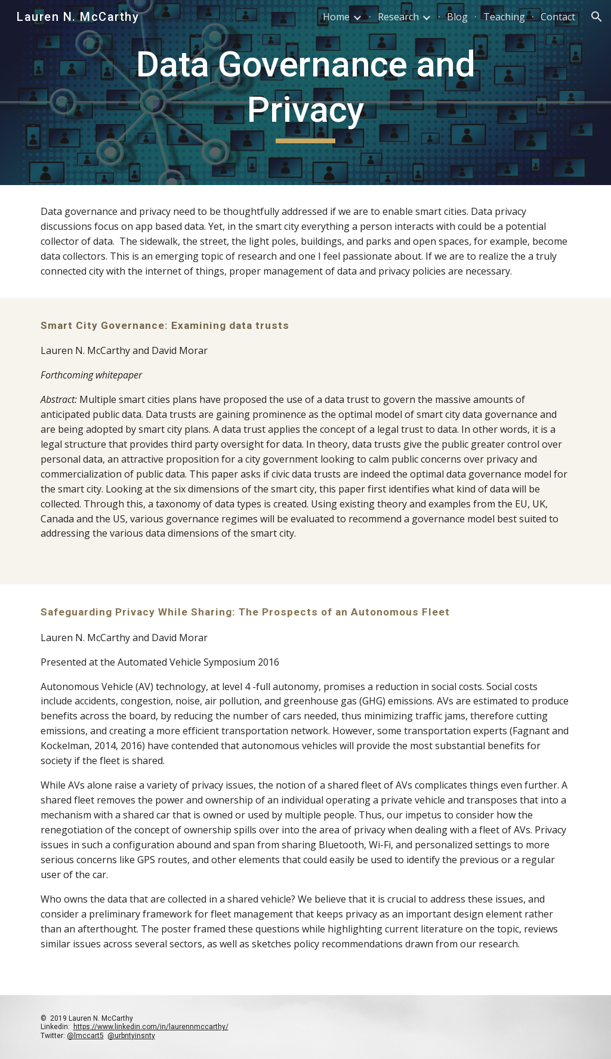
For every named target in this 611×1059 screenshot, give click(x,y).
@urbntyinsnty (131, 1036)
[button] (596, 16)
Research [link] (398, 16)
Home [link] (336, 16)
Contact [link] (558, 16)
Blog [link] (457, 16)
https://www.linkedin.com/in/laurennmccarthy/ (151, 1027)
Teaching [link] (504, 16)
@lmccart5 (85, 1036)
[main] (305, 92)
